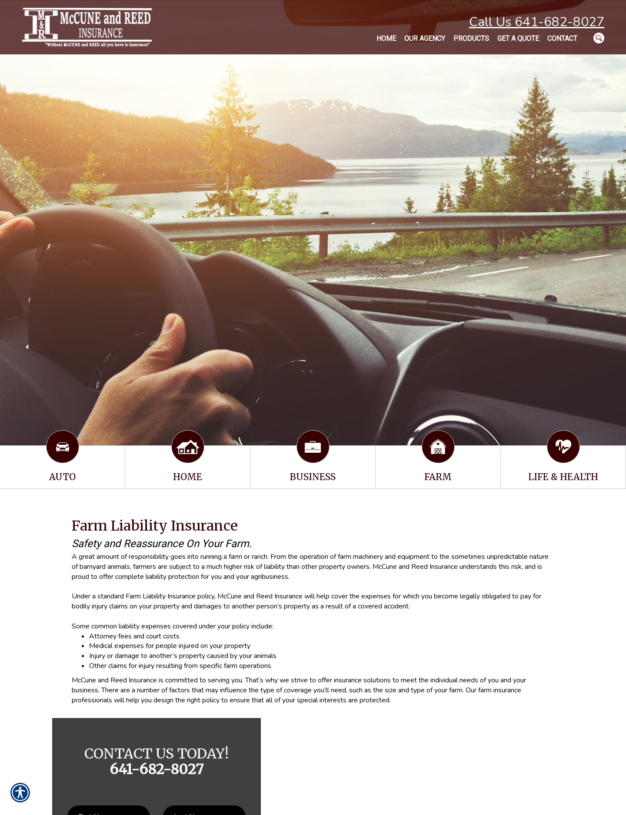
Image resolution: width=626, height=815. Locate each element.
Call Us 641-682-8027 (536, 22)
